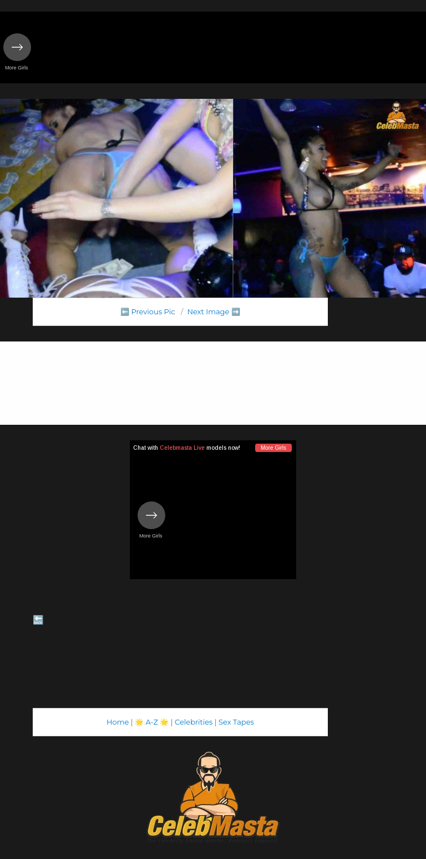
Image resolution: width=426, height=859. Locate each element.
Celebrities (193, 721)
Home (117, 721)
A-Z (151, 721)
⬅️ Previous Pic (147, 311)
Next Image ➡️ (213, 311)
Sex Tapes (236, 721)
